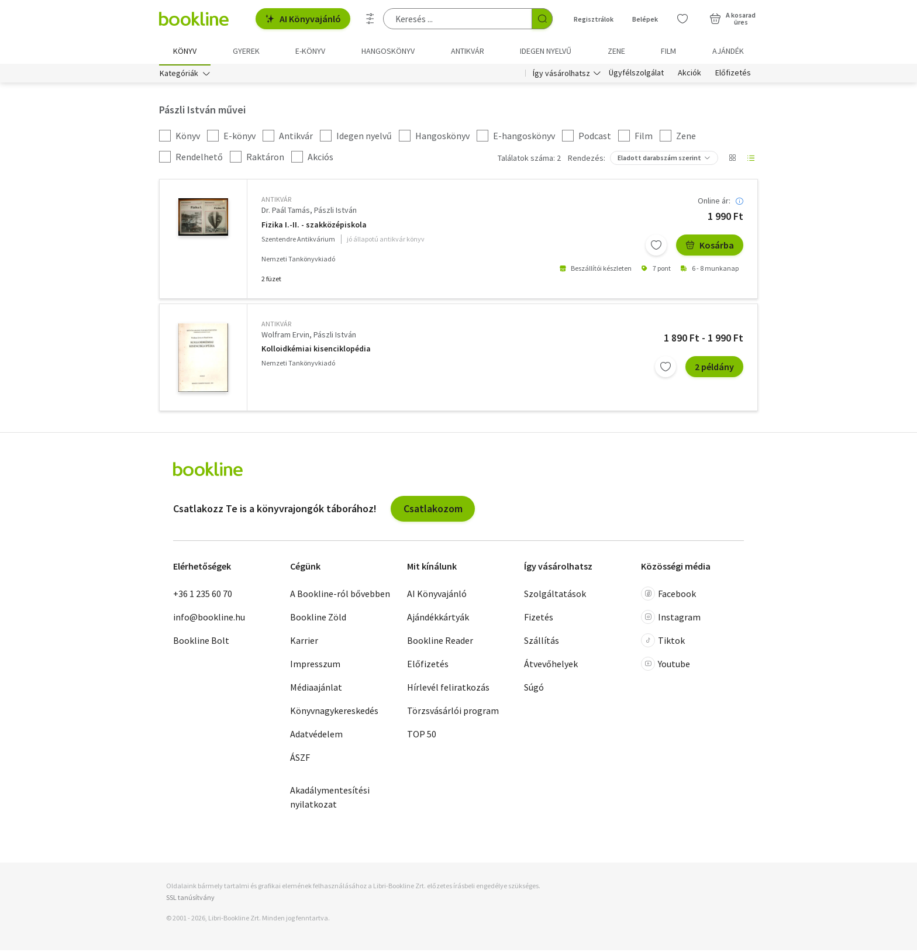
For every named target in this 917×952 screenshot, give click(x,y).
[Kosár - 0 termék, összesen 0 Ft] (732, 19)
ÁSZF (300, 759)
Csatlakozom (433, 510)
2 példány (714, 368)
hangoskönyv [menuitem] (388, 51)
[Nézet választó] (732, 160)
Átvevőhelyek (551, 666)
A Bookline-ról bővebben (340, 596)
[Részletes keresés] (370, 18)
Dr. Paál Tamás (285, 212)
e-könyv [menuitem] (310, 51)
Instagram (671, 619)
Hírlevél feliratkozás (448, 689)
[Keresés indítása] (542, 18)
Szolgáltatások (555, 596)
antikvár (276, 201)
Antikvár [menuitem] (467, 51)
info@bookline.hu (209, 619)
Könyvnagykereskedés (334, 713)
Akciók (689, 75)
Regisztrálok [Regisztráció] (593, 19)
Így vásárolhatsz (561, 75)
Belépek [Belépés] (645, 19)
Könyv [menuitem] (184, 51)
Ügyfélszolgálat (636, 75)
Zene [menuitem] (616, 51)
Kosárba (709, 247)
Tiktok (663, 643)
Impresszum (315, 666)
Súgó (534, 689)
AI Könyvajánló (303, 19)
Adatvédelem (316, 736)
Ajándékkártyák (438, 619)
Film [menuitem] (668, 51)
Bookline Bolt (201, 643)
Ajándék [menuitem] (728, 51)
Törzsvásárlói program (453, 713)
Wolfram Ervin (285, 336)
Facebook (668, 596)
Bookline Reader (440, 643)
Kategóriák (179, 75)
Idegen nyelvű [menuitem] (545, 51)
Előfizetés (733, 75)
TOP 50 (421, 736)
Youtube (665, 666)
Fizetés (538, 619)
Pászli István (335, 212)
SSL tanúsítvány (190, 899)
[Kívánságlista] (682, 18)
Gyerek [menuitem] (246, 51)
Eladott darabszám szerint (659, 160)
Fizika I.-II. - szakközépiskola (314, 227)
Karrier (304, 643)
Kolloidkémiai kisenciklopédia (316, 351)
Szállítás (541, 643)
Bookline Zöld (318, 619)
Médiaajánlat (316, 689)
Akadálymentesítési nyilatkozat (330, 799)
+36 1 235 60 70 (202, 596)
